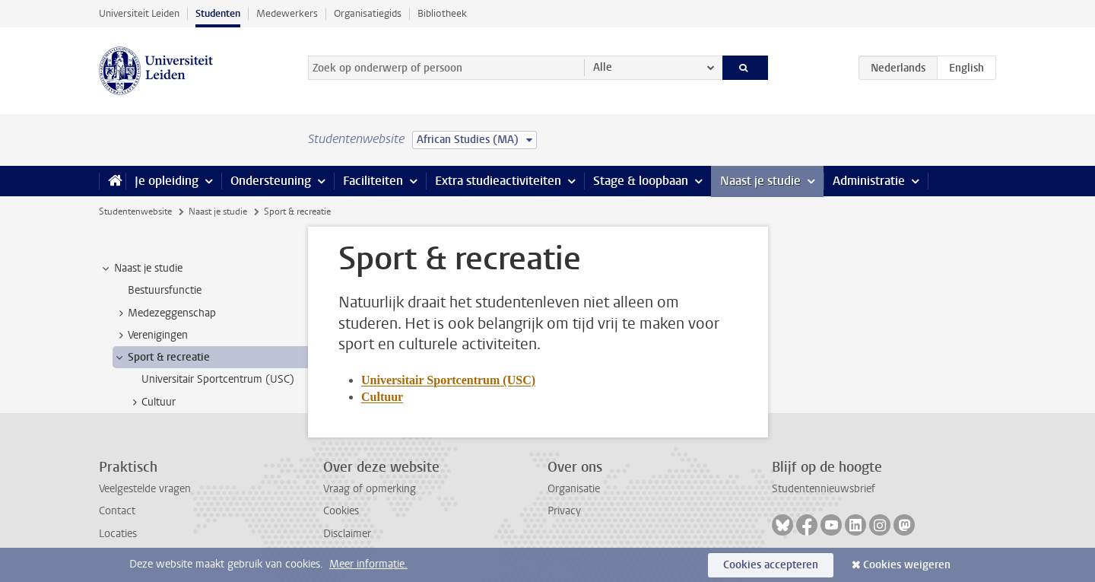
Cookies (341, 511)
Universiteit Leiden (139, 13)
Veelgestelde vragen (145, 489)
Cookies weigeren (907, 565)
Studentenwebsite (135, 211)
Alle (602, 67)
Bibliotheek (442, 13)
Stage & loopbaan (640, 181)
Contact (117, 511)
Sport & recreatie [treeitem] (161, 357)
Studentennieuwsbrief (823, 489)
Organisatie (574, 489)
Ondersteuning (270, 181)
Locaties (118, 533)
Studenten (217, 13)
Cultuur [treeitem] (151, 402)
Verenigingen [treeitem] (150, 335)
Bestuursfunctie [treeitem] (165, 290)
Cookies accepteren (770, 565)
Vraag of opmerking (369, 489)
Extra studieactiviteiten (498, 181)
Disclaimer (347, 533)
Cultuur (382, 396)
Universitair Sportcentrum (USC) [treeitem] (217, 379)
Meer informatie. (368, 564)
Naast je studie (760, 181)
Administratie (869, 181)
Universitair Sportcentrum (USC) (448, 380)
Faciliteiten (373, 181)
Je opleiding (166, 181)
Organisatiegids (368, 13)
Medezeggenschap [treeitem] (164, 313)
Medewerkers (287, 13)
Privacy (564, 511)
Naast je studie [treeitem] (141, 268)
